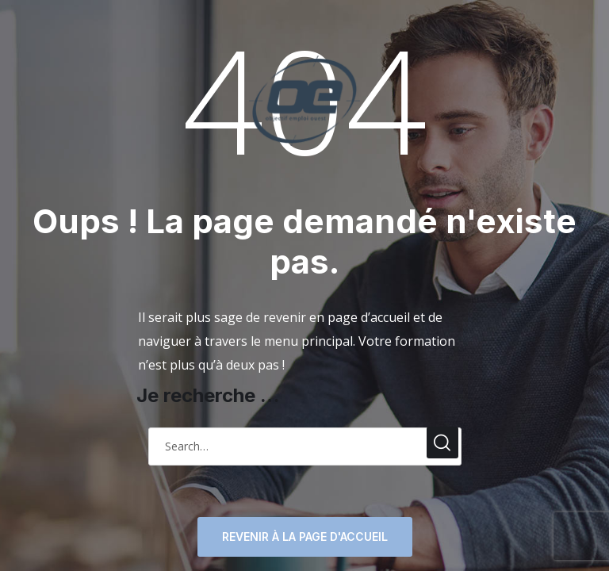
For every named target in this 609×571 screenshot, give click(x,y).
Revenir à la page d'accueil (305, 536)
